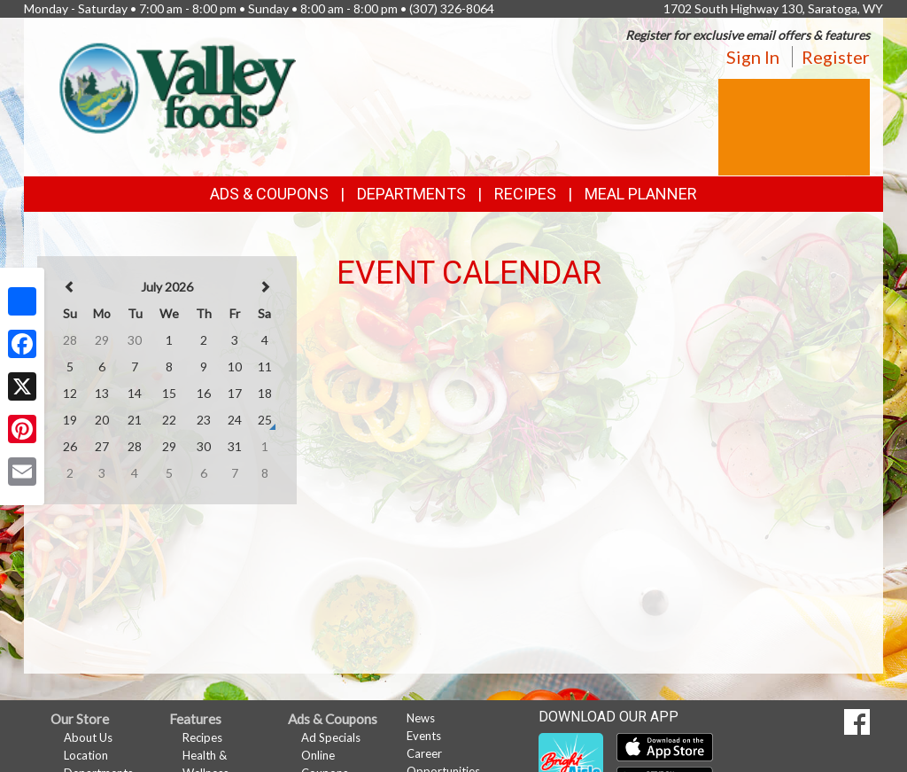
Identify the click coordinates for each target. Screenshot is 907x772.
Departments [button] (411, 193)
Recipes (525, 193)
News (421, 718)
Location (86, 755)
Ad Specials (330, 737)
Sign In (752, 56)
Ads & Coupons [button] (269, 193)
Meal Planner (641, 193)
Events (424, 736)
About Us (88, 737)
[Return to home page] (173, 84)
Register (836, 56)
